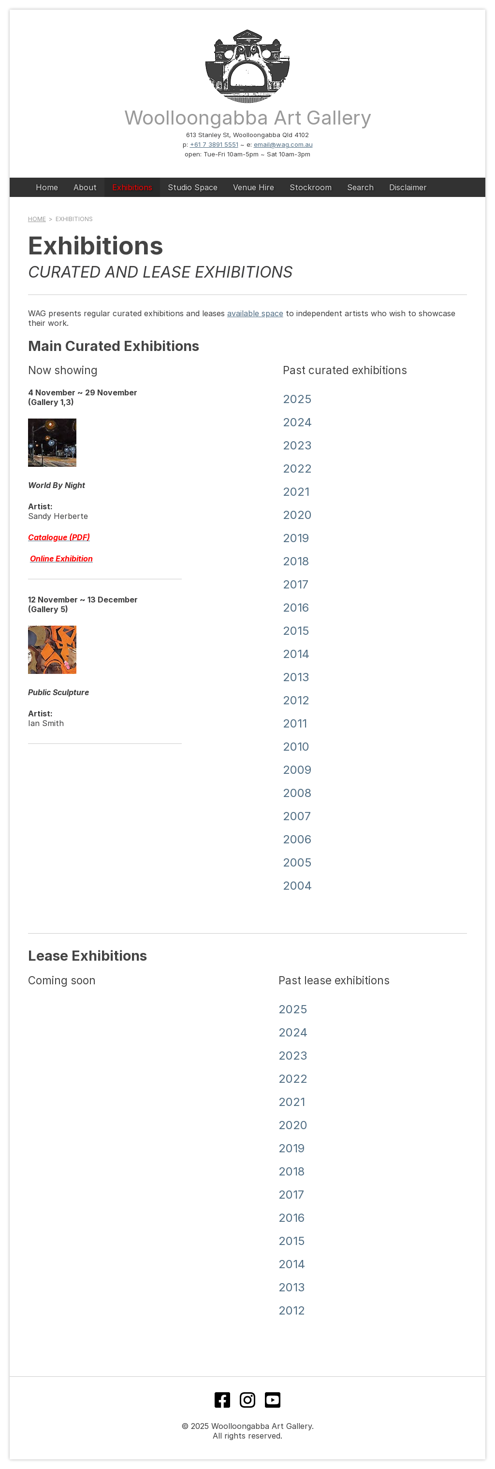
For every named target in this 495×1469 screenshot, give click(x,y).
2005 (297, 862)
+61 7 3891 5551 (214, 144)
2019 (296, 538)
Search (360, 187)
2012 (296, 700)
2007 (297, 816)
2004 (297, 886)
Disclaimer (408, 187)
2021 (296, 492)
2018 (296, 561)
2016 (296, 608)
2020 (297, 515)
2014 (296, 654)
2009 (297, 770)
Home (47, 187)
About (85, 187)
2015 (296, 631)
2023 (297, 445)
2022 (297, 469)
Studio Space (193, 187)
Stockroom (311, 187)
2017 (295, 584)
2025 (297, 399)
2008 (297, 793)
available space (255, 313)
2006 (297, 839)
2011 (295, 723)
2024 (297, 422)
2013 (296, 677)
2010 (296, 747)
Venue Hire (253, 187)
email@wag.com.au (283, 144)
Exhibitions (132, 187)
